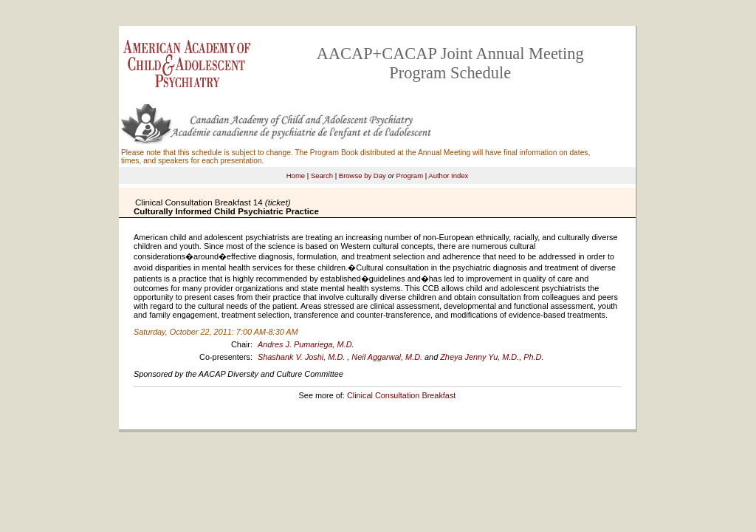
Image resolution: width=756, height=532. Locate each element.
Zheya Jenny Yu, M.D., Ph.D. (491, 356)
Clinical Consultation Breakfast (401, 395)
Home (295, 175)
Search (322, 175)
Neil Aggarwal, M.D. (386, 356)
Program (410, 175)
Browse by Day (362, 175)
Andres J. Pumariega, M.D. (306, 344)
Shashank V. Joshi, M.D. (301, 356)
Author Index (448, 175)
